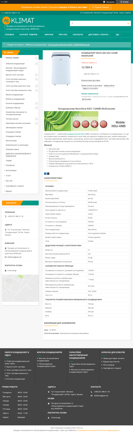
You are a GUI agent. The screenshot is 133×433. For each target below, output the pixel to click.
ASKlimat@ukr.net (14, 257)
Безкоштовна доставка (90, 80)
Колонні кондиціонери (15, 103)
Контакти (78, 34)
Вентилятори (11, 141)
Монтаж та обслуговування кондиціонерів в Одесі (81, 371)
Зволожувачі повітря (14, 128)
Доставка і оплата (98, 34)
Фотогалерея (11, 170)
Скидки (9, 160)
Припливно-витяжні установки (18, 123)
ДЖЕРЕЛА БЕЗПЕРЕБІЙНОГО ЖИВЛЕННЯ (18, 155)
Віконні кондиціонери (14, 95)
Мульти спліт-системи (15, 75)
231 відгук (110, 2)
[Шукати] (128, 23)
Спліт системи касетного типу (19, 370)
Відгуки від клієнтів (111, 362)
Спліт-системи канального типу (18, 90)
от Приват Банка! (100, 7)
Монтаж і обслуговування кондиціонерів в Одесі (16, 69)
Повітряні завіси (12, 149)
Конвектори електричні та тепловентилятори (16, 113)
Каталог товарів (28, 34)
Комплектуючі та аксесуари (17, 145)
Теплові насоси (12, 119)
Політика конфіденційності (109, 430)
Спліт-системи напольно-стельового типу (16, 80)
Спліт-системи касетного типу (18, 86)
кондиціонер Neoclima (76, 134)
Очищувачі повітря (13, 136)
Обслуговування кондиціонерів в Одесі (46, 365)
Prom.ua (79, 428)
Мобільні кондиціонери (36, 45)
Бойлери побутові (13, 108)
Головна (9, 34)
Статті (8, 176)
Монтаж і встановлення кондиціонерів (48, 359)
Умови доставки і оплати (113, 358)
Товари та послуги (15, 45)
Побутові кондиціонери (15, 64)
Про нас (63, 34)
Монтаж (49, 34)
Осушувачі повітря (13, 132)
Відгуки (9, 191)
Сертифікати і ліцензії (15, 186)
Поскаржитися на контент (88, 430)
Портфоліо (10, 165)
